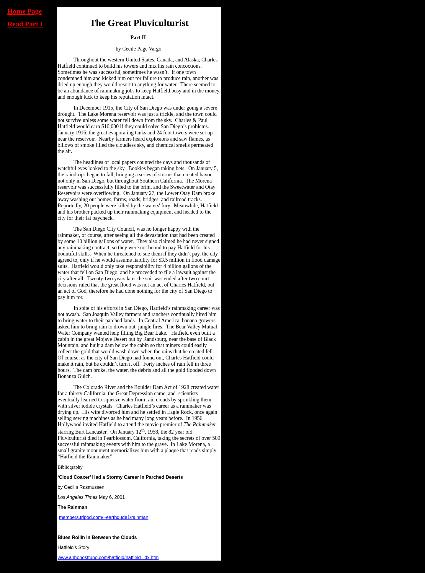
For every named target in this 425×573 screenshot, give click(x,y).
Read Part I (25, 24)
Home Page (24, 11)
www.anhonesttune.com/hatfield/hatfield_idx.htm (108, 557)
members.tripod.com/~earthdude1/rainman (103, 517)
